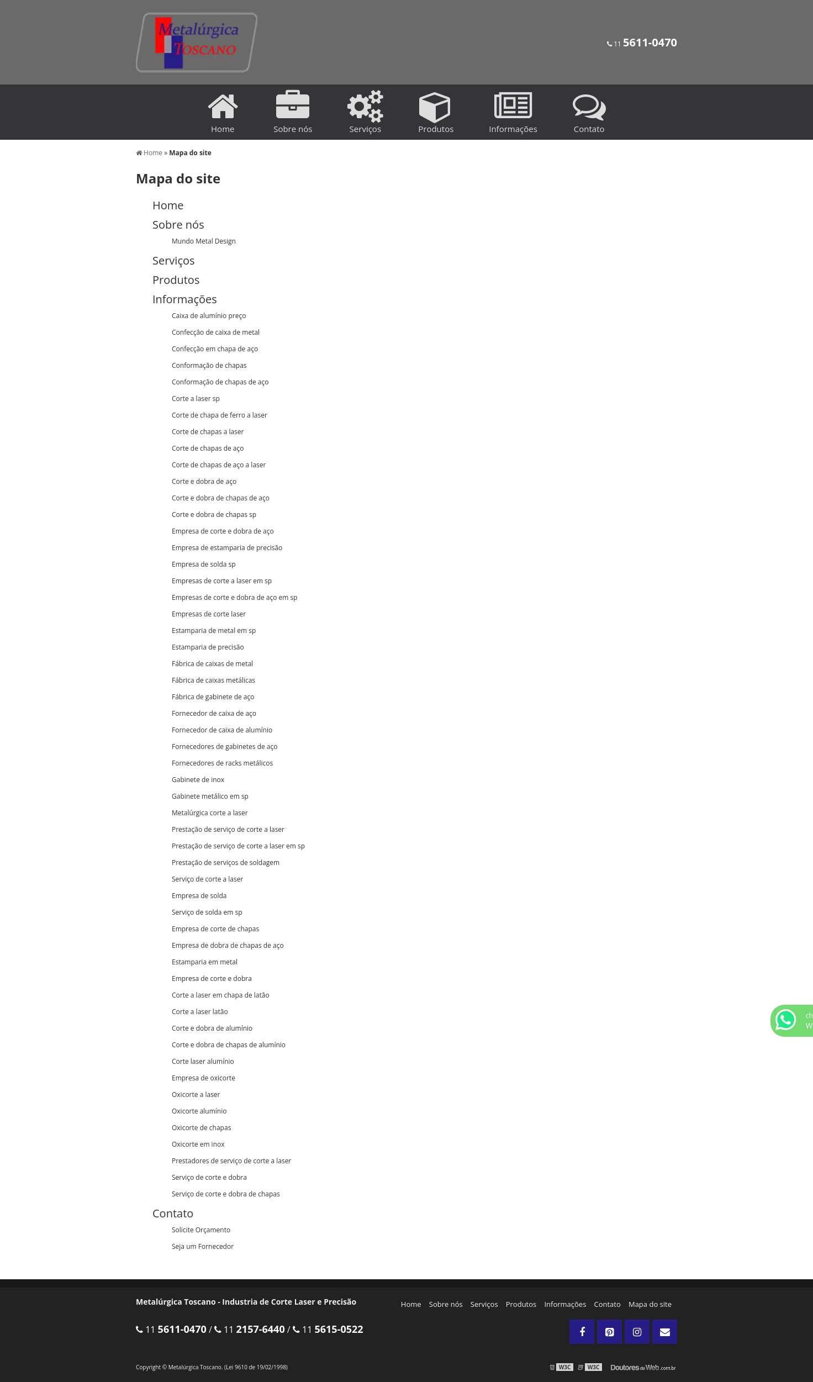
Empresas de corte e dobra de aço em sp (235, 597)
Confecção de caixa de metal (216, 332)
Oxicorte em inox (198, 1144)
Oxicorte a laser (196, 1094)
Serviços (484, 1304)
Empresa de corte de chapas (215, 928)
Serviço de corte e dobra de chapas (226, 1194)
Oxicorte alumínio (199, 1111)
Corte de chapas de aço (208, 448)
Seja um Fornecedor (203, 1246)
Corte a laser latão (200, 1011)
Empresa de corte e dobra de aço (223, 531)
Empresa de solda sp (204, 564)
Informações (565, 1304)
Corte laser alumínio (203, 1061)
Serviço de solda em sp (207, 912)
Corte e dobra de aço (204, 481)
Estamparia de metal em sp (214, 630)
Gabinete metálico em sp (210, 796)
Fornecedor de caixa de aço (214, 713)
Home (411, 1304)
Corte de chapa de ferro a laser (219, 415)
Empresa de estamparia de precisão (227, 547)
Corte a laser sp (196, 398)
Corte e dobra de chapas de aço (221, 498)
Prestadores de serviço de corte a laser (231, 1160)
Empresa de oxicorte (203, 1078)
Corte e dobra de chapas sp (214, 514)
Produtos (521, 1304)
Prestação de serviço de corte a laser (228, 829)
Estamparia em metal (204, 962)
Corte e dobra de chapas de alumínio (229, 1044)
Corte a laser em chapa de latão (221, 995)
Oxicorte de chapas (201, 1127)
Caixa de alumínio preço (209, 315)
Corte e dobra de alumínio (212, 1028)
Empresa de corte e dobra (212, 978)
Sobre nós (446, 1304)
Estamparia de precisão (208, 647)
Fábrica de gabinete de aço (213, 696)
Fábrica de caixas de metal (212, 663)
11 (642, 44)
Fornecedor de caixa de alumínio (222, 730)
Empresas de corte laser (209, 614)
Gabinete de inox (198, 779)
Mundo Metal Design (204, 241)
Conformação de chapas (209, 365)
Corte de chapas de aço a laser (219, 465)
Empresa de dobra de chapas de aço (228, 945)
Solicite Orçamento (201, 1230)
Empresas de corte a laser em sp (222, 580)
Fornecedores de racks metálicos (222, 763)
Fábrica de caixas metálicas (213, 680)
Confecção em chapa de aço (215, 349)
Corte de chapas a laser (208, 431)
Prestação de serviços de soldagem (225, 862)
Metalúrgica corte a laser (210, 812)
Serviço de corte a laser (207, 879)
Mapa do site (650, 1304)
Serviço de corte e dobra (209, 1177)
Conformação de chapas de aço (220, 382)
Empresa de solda (199, 895)
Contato (607, 1304)
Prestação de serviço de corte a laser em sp (238, 846)
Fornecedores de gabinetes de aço (224, 746)
